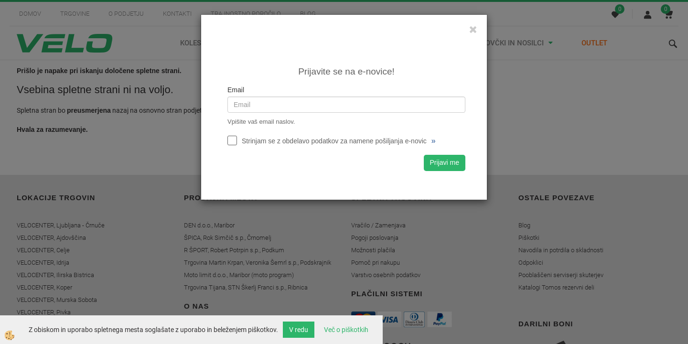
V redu (298, 329)
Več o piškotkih (346, 329)
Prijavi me (444, 162)
